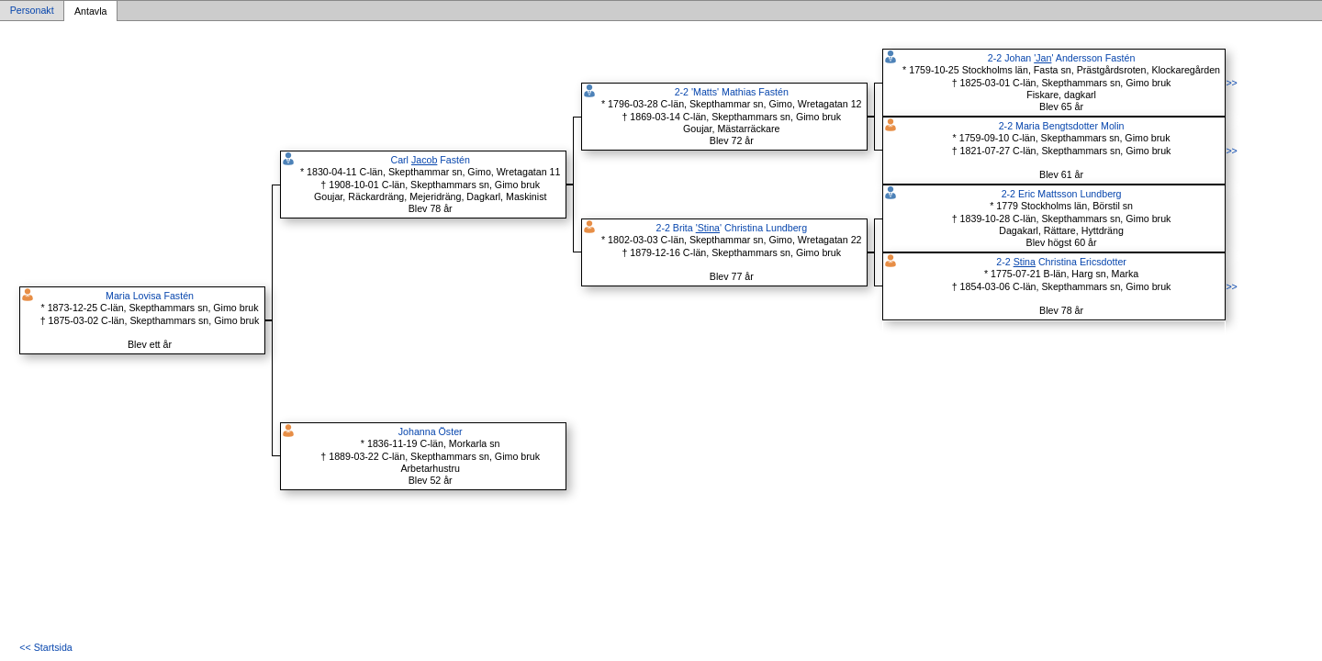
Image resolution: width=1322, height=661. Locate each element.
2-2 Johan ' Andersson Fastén (1061, 57)
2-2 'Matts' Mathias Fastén (732, 91)
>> (1231, 82)
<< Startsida (45, 647)
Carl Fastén (429, 159)
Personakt (32, 11)
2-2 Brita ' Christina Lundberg (731, 227)
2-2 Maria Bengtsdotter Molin (1062, 125)
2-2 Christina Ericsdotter (1061, 261)
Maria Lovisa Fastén (150, 295)
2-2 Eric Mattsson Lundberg (1062, 193)
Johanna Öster (430, 431)
